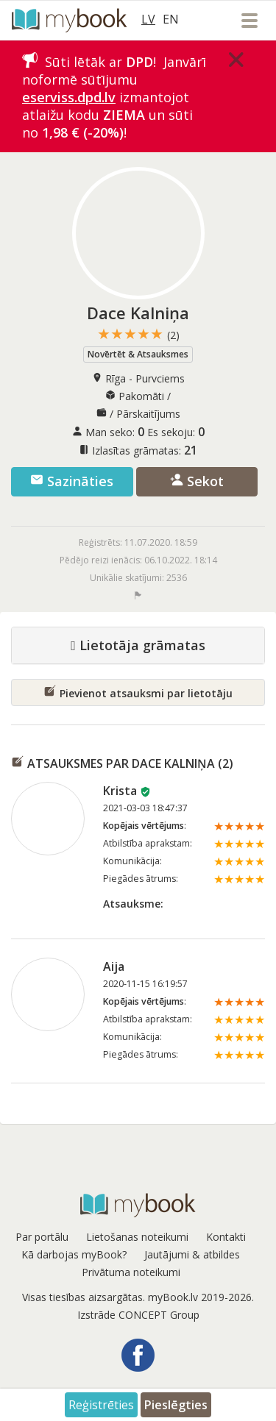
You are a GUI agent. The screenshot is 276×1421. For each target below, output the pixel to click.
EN (171, 19)
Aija (113, 966)
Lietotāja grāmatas (138, 645)
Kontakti (226, 1237)
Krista (120, 791)
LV (148, 19)
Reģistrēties (101, 1405)
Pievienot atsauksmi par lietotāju (138, 692)
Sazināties (71, 481)
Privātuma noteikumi (131, 1272)
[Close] (236, 59)
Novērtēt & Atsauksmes (138, 354)
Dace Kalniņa (138, 313)
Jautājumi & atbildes (192, 1254)
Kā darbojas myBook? (74, 1254)
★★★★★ (138, 334)
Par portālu (41, 1237)
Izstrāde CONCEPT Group (138, 1315)
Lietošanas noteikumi (137, 1237)
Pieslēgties (176, 1405)
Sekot (197, 481)
